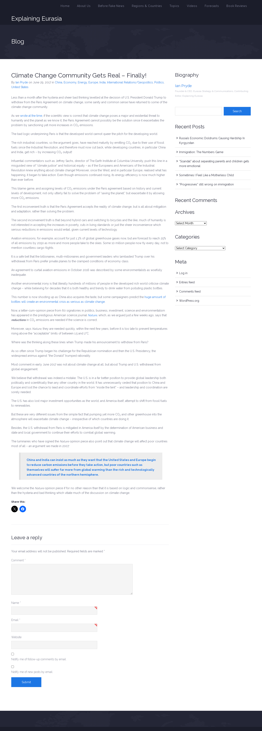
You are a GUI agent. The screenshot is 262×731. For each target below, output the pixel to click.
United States (19, 76)
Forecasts (215, 7)
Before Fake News (124, 7)
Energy (82, 71)
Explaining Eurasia (36, 7)
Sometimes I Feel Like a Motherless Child (206, 164)
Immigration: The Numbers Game (201, 141)
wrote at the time (31, 105)
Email (15, 609)
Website (16, 626)
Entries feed (187, 271)
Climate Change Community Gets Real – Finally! (79, 64)
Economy (70, 71)
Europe (93, 71)
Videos (197, 7)
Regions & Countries (156, 7)
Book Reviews (238, 7)
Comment (18, 549)
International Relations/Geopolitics (130, 71)
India (102, 71)
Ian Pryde (22, 71)
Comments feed (190, 280)
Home (81, 7)
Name (16, 592)
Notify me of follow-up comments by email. (39, 648)
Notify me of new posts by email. (32, 661)
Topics (181, 7)
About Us (99, 7)
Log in (183, 262)
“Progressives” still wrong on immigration (206, 173)
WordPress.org (189, 290)
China (58, 71)
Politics (159, 71)
